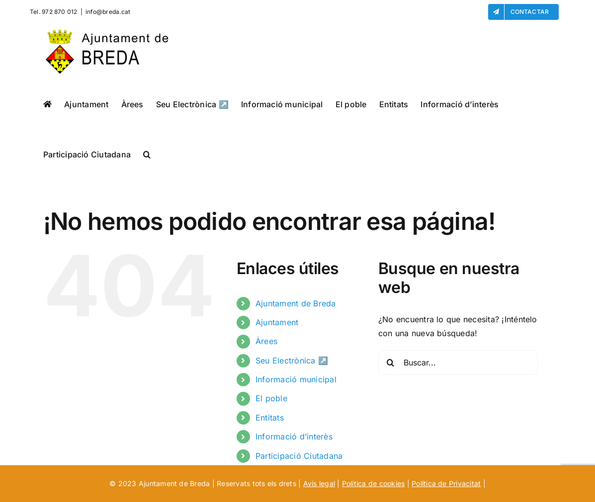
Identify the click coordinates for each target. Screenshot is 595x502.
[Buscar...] (458, 362)
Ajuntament (276, 322)
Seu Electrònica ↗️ (291, 360)
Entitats (269, 418)
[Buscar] (390, 362)
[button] (147, 154)
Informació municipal (296, 379)
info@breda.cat (107, 11)
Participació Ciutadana (298, 456)
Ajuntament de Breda (295, 303)
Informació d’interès (294, 436)
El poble (271, 398)
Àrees (266, 341)
